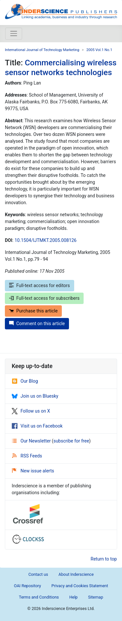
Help (73, 597)
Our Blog (25, 381)
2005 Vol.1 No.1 (99, 50)
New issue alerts (33, 470)
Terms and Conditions (39, 597)
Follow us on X (31, 411)
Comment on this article (37, 323)
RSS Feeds (27, 455)
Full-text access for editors (39, 285)
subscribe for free (71, 440)
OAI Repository (27, 585)
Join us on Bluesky (35, 396)
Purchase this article (33, 310)
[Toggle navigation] (13, 33)
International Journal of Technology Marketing (42, 50)
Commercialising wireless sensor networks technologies (60, 67)
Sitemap (95, 597)
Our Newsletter (32, 440)
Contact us (38, 574)
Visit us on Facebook (37, 426)
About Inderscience (76, 574)
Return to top (104, 559)
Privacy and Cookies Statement (79, 585)
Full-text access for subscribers (44, 298)
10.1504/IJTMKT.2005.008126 (46, 240)
